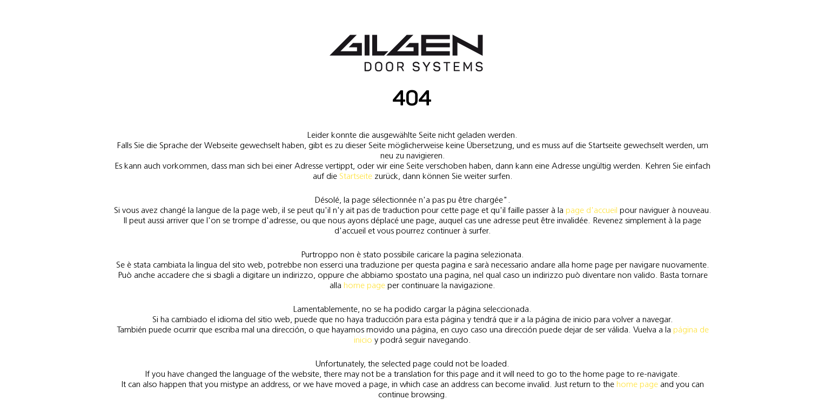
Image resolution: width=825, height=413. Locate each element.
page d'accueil (592, 210)
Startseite (355, 176)
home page (364, 285)
